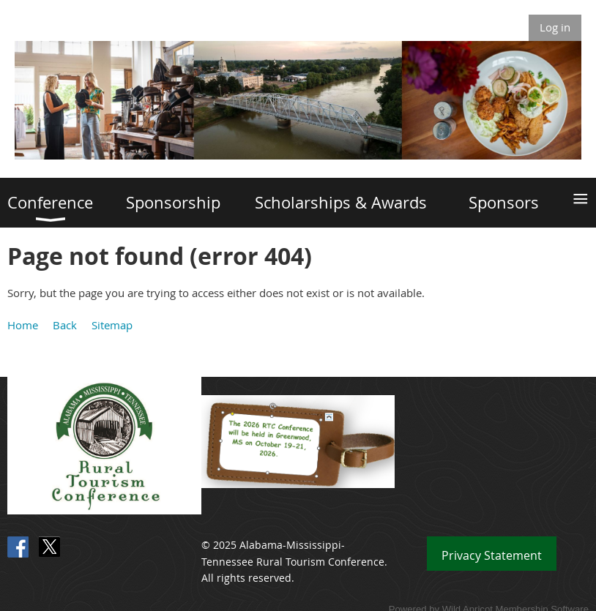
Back (65, 325)
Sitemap (112, 325)
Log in (555, 27)
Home (22, 325)
